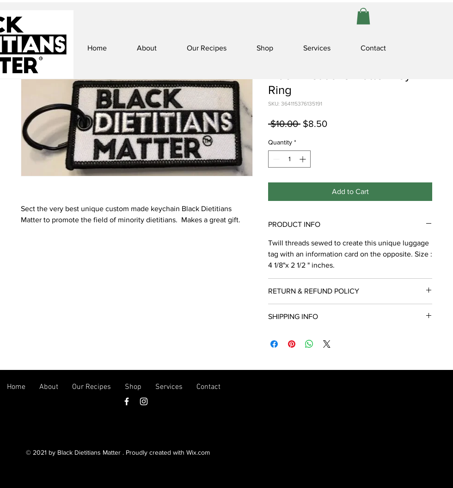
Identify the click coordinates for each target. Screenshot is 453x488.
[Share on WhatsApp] (309, 344)
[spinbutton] (289, 159)
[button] (363, 16)
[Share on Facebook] (274, 344)
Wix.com (198, 452)
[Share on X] (326, 344)
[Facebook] (127, 401)
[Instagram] (144, 401)
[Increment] (303, 159)
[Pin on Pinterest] (291, 344)
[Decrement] (275, 159)
